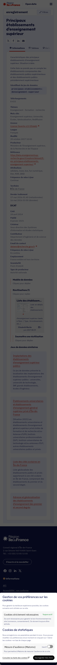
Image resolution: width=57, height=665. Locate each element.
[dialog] (28, 627)
